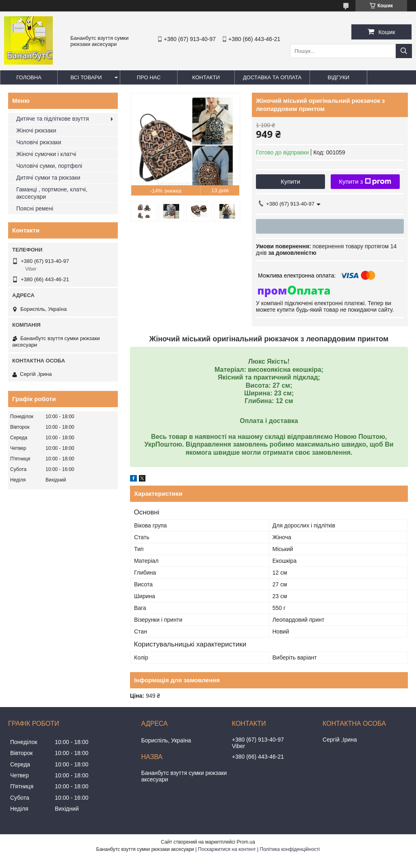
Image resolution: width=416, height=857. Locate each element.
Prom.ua (246, 842)
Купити (290, 181)
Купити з (365, 181)
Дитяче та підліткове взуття (52, 118)
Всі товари (86, 77)
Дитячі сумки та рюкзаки (48, 177)
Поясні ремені (34, 208)
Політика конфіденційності (290, 849)
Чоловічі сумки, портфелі (49, 166)
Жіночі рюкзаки (36, 130)
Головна (28, 77)
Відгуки (338, 77)
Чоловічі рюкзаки (38, 142)
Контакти (206, 77)
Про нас (149, 77)
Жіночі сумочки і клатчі (46, 154)
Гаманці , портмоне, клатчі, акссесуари (51, 193)
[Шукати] (404, 51)
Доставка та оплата (272, 77)
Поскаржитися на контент (227, 849)
